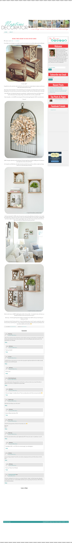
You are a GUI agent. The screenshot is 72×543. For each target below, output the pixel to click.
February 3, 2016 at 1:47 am (13, 347)
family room (12, 326)
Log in (67, 521)
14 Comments (17, 40)
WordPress (64, 521)
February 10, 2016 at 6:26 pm (12, 421)
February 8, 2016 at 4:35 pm (12, 400)
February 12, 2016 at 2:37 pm (12, 434)
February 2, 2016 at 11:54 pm (12, 379)
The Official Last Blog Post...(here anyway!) (61, 99)
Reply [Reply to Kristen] (6, 438)
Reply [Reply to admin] (7, 352)
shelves (25, 326)
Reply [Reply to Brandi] (6, 342)
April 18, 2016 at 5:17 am (11, 475)
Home (5, 32)
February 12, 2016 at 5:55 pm (13, 443)
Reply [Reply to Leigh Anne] (6, 405)
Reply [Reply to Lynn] (6, 363)
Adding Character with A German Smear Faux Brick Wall (58, 91)
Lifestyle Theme (51, 521)
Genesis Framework (59, 521)
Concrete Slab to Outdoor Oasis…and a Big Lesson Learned (58, 90)
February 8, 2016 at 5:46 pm (13, 410)
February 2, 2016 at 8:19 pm (12, 335)
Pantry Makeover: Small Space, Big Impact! (56, 88)
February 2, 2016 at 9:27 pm (12, 357)
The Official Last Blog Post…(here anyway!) (56, 87)
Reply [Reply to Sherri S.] (6, 429)
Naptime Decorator (36, 25)
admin (12, 40)
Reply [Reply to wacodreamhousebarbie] (6, 483)
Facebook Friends (58, 106)
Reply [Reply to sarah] (6, 460)
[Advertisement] (36, 10)
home (15, 326)
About (11, 32)
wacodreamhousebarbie (12, 474)
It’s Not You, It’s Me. (52, 92)
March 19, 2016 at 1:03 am (12, 454)
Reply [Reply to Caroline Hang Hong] (6, 385)
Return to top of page (7, 521)
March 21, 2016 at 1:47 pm (12, 465)
